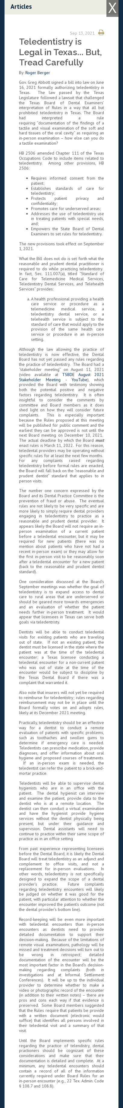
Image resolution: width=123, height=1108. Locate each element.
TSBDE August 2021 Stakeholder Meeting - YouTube (61, 377)
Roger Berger (37, 72)
